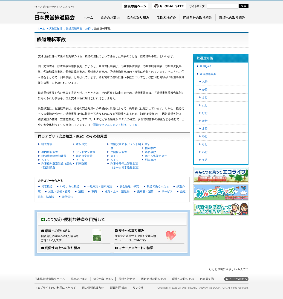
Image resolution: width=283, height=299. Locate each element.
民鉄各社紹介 (127, 279)
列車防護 (81, 163)
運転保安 (81, 144)
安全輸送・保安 (129, 186)
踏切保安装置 (84, 156)
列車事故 (150, 159)
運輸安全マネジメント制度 (109, 124)
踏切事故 (150, 152)
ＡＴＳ (80, 159)
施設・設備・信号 (59, 191)
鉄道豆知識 (55, 28)
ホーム (41, 28)
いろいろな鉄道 (69, 186)
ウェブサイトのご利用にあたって (55, 287)
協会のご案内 (79, 279)
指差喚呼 (150, 148)
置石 (147, 144)
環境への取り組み (183, 279)
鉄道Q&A (205, 66)
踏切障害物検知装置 (53, 156)
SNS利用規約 (118, 287)
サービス (167, 191)
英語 (205, 159)
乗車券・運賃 (145, 191)
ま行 (205, 128)
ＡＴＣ (114, 159)
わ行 (205, 152)
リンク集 (138, 287)
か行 (205, 89)
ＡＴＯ (45, 159)
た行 (205, 105)
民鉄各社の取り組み (153, 279)
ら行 (205, 144)
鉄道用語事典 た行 (78, 28)
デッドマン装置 (85, 152)
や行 (205, 136)
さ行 (205, 97)
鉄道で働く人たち (158, 186)
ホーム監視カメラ (156, 156)
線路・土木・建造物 (117, 191)
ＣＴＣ (133, 124)
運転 (81, 191)
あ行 (205, 81)
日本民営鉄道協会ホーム (50, 279)
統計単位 (67, 196)
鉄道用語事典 (208, 74)
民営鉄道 (46, 186)
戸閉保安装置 (118, 152)
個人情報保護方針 (93, 287)
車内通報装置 (49, 152)
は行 (205, 121)
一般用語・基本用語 (99, 186)
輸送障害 (46, 144)
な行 (205, 113)
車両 (94, 191)
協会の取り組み (103, 279)
